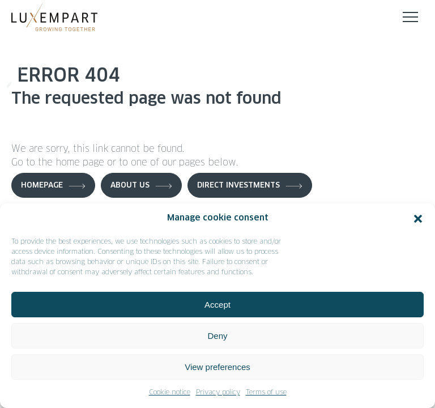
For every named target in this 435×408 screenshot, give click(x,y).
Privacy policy (218, 392)
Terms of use (266, 392)
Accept (217, 304)
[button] (418, 218)
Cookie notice (169, 392)
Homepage (42, 185)
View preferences (217, 367)
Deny (217, 336)
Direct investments (238, 185)
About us (130, 185)
